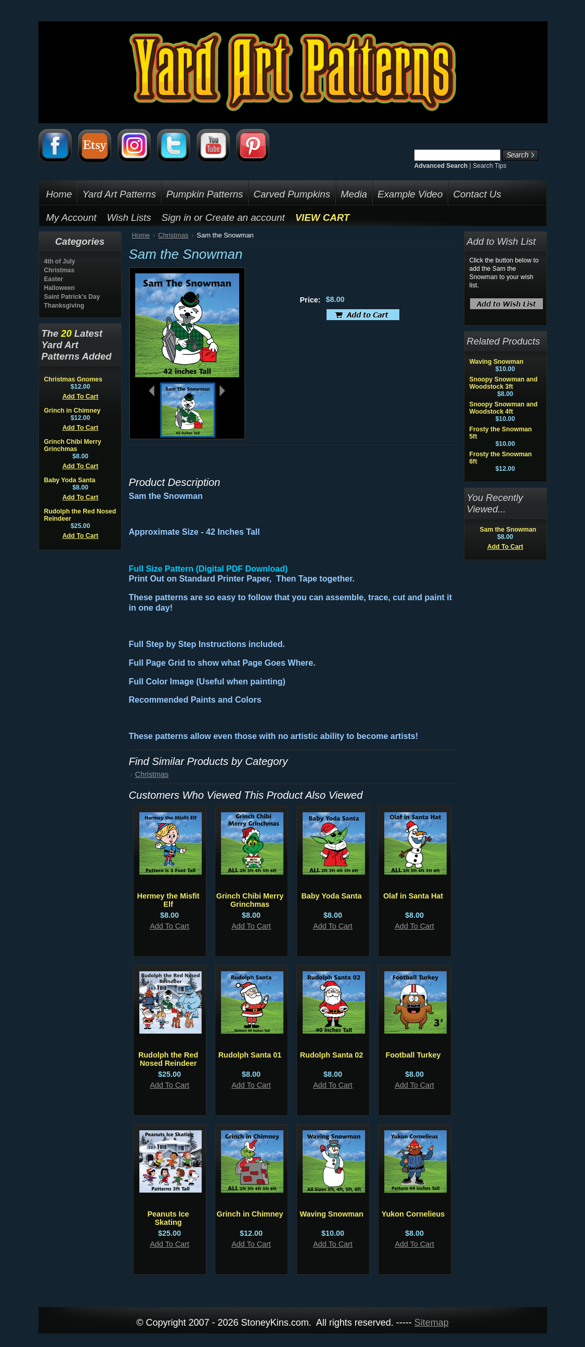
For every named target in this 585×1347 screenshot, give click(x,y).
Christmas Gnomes (73, 379)
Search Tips (489, 165)
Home (141, 235)
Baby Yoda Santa (70, 480)
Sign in (176, 217)
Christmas (59, 270)
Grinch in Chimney (72, 410)
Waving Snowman (331, 1214)
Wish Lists (129, 217)
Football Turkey (412, 1055)
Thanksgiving (64, 305)
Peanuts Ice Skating (168, 1218)
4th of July (59, 261)
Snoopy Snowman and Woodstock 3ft (504, 383)
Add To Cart (80, 396)
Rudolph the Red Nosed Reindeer (168, 1059)
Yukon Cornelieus (413, 1214)
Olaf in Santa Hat (413, 896)
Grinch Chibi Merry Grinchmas (72, 445)
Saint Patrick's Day (72, 296)
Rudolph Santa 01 (250, 1055)
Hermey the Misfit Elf (168, 900)
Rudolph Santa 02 (331, 1055)
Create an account (245, 217)
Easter (53, 279)
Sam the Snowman (508, 529)
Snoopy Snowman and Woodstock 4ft (504, 408)
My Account (71, 217)
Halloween (59, 288)
